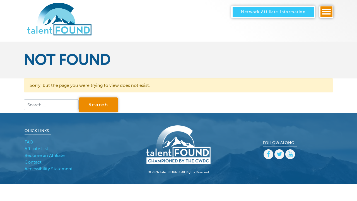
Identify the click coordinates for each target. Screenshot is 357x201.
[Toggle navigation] (326, 12)
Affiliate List (36, 148)
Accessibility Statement (49, 168)
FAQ (29, 142)
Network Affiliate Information (273, 11)
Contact (33, 162)
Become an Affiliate (45, 155)
